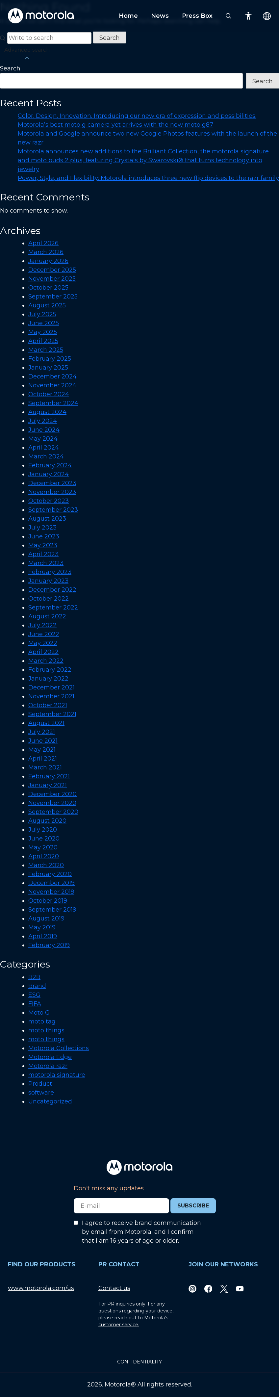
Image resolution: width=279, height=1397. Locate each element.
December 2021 (51, 687)
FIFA (34, 1003)
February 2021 (49, 776)
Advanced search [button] (27, 54)
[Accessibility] (248, 15)
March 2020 (46, 865)
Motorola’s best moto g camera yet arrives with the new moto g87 (115, 124)
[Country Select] (267, 16)
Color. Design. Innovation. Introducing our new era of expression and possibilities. (137, 115)
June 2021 (43, 740)
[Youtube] (240, 1288)
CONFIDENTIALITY (139, 1362)
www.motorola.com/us (41, 1288)
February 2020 (50, 874)
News (160, 15)
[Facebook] (208, 1288)
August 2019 (46, 918)
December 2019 (51, 883)
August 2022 (47, 616)
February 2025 (49, 358)
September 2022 (53, 607)
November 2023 (52, 492)
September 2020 (53, 811)
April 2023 (43, 554)
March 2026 (45, 252)
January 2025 (48, 367)
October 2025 (48, 287)
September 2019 (52, 909)
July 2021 (41, 732)
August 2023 (47, 518)
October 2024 (48, 394)
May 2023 (42, 545)
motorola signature (56, 1074)
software (41, 1092)
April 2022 (43, 652)
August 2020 (47, 820)
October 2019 (47, 900)
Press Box (197, 15)
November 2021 (51, 696)
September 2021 (52, 714)
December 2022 (52, 589)
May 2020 (43, 847)
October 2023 (48, 500)
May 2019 (42, 927)
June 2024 (44, 429)
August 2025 (47, 305)
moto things (46, 1030)
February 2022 (49, 669)
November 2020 (52, 803)
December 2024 (52, 376)
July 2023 (42, 527)
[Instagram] (192, 1288)
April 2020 (43, 856)
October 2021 (47, 705)
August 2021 (46, 723)
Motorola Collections (58, 1048)
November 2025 (52, 278)
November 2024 (52, 385)
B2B (34, 977)
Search (10, 68)
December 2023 (52, 483)
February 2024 (50, 465)
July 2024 (42, 421)
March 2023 (45, 563)
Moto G (39, 1012)
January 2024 (48, 474)
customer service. (118, 1325)
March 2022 (45, 660)
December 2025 (52, 269)
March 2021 (45, 767)
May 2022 (42, 643)
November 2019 (51, 891)
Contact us (114, 1288)
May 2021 (42, 749)
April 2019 (42, 936)
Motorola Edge (50, 1057)
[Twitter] (224, 1288)
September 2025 (53, 296)
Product (40, 1083)
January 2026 (48, 261)
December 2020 (52, 794)
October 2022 (48, 598)
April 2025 (43, 341)
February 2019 (49, 945)
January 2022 (48, 678)
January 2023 (48, 580)
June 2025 (43, 323)
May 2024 (43, 438)
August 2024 (47, 412)
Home (128, 15)
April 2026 (43, 243)
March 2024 (46, 456)
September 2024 (53, 403)
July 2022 (42, 625)
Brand (37, 986)
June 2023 (43, 536)
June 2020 (44, 838)
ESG (34, 994)
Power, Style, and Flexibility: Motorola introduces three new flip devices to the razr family (148, 178)
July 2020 (42, 829)
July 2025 (42, 314)
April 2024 (43, 447)
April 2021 (42, 758)
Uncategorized (50, 1101)
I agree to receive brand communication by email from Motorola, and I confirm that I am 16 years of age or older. (141, 1231)
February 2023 (49, 572)
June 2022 (43, 634)
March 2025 (45, 349)
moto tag (42, 1021)
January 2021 (47, 785)
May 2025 (42, 332)
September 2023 (53, 509)
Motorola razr (47, 1066)
